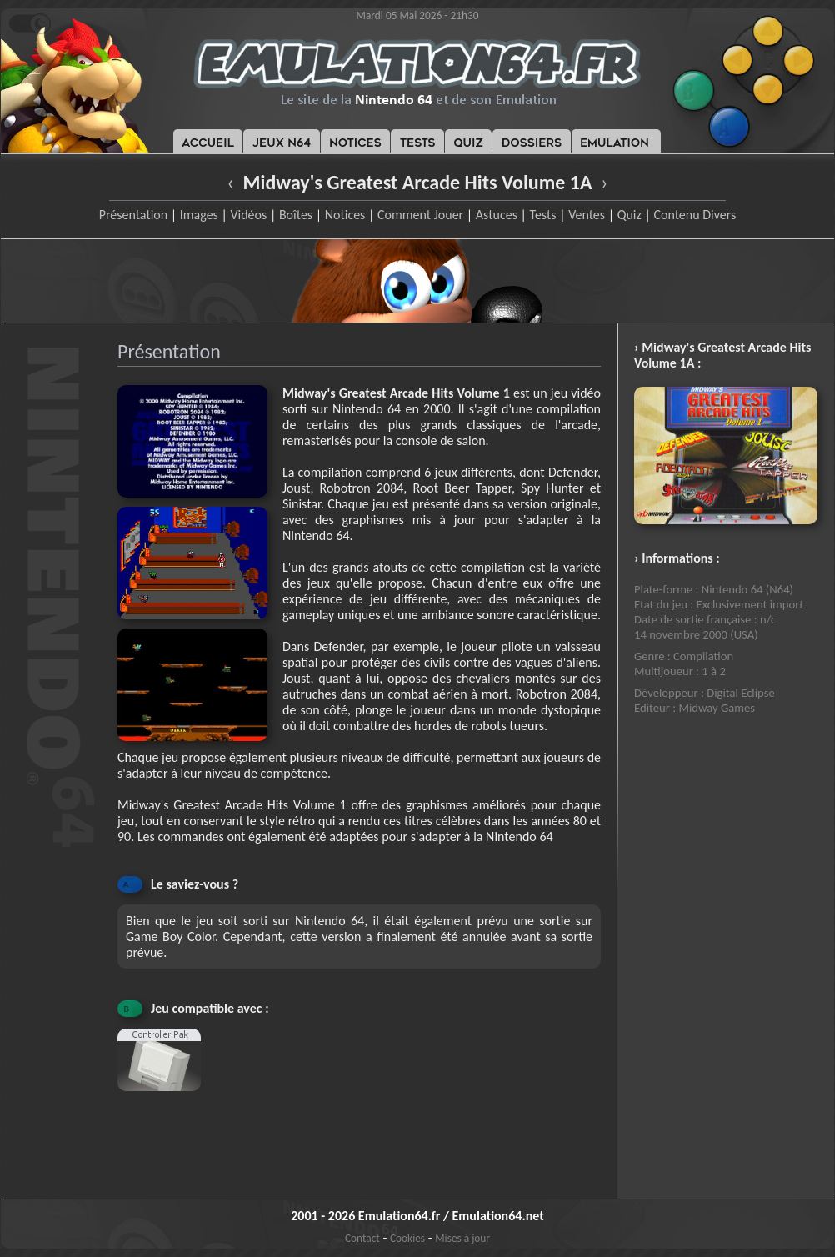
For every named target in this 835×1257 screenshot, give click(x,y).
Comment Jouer (420, 215)
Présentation (133, 215)
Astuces (497, 215)
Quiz (630, 215)
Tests (543, 215)
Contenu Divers (694, 215)
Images (199, 215)
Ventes (586, 215)
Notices (345, 215)
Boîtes (295, 215)
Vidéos (248, 215)
